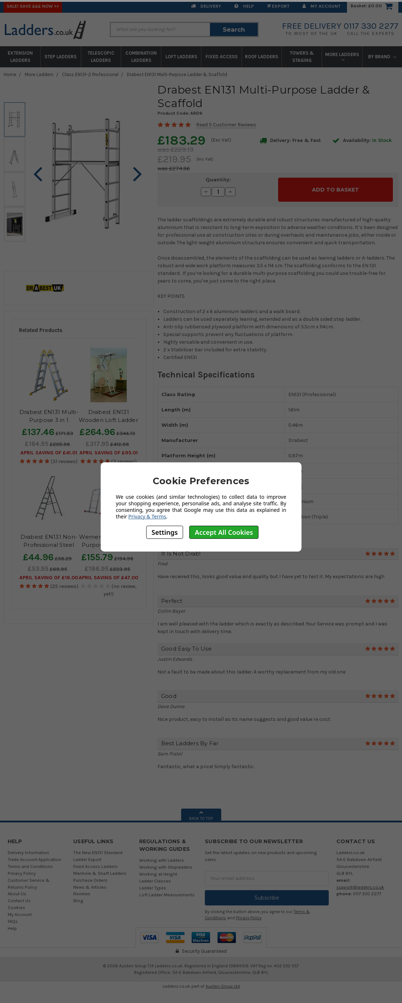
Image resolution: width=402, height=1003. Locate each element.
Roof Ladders (261, 56)
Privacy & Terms (147, 516)
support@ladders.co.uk (360, 882)
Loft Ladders (181, 56)
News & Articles (89, 882)
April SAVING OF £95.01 (108, 453)
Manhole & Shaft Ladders (99, 869)
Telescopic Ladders (100, 56)
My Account (321, 6)
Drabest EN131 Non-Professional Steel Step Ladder (49, 545)
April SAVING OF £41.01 (48, 453)
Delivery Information (28, 848)
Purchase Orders (90, 875)
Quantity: (218, 179)
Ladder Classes (155, 876)
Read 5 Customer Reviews (226, 125)
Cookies (16, 903)
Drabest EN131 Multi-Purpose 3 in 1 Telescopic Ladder (48, 420)
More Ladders (342, 56)
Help (244, 6)
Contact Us (19, 896)
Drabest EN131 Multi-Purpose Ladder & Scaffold (177, 74)
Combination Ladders (141, 56)
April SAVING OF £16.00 (48, 577)
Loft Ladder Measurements (167, 890)
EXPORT (278, 6)
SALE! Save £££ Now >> (33, 6)
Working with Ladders (161, 855)
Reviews (81, 889)
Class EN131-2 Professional (90, 74)
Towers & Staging (302, 56)
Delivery (206, 6)
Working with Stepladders (165, 862)
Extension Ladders (20, 56)
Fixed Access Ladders (95, 862)
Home (10, 74)
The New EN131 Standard (97, 848)
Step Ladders (60, 56)
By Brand (382, 56)
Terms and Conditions (30, 862)
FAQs (13, 917)
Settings (165, 532)
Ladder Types (152, 883)
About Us (17, 889)
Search (234, 29)
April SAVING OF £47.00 (108, 577)
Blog (78, 896)
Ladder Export (87, 855)
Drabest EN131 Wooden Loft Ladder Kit (108, 420)
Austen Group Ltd (223, 982)
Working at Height (158, 869)
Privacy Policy (22, 869)
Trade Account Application (34, 855)
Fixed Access (222, 56)
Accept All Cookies (224, 532)
